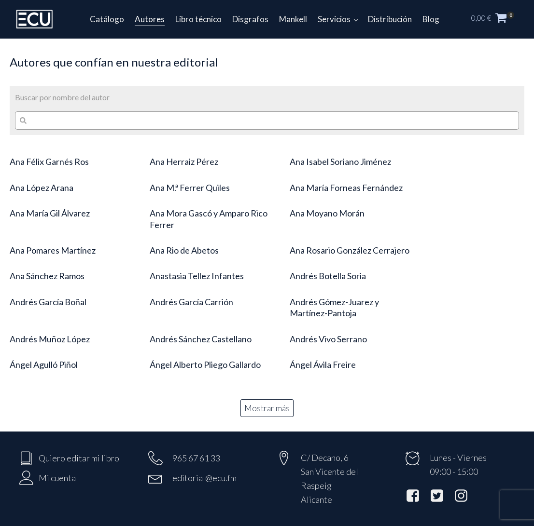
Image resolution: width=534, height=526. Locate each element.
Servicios (334, 19)
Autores (150, 19)
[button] (497, 19)
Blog (430, 19)
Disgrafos (250, 19)
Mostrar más (267, 408)
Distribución (390, 19)
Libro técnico (198, 19)
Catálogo (107, 19)
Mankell (293, 19)
